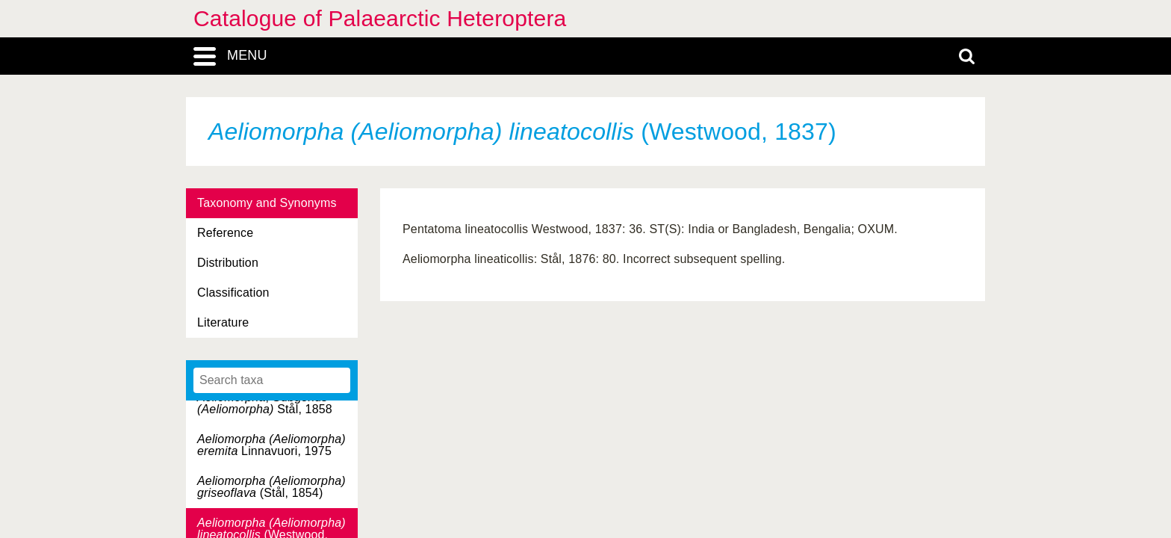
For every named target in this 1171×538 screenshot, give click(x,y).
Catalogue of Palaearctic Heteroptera (379, 18)
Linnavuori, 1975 (271, 445)
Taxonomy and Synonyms (267, 203)
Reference (225, 232)
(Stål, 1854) (271, 486)
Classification (233, 292)
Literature (223, 322)
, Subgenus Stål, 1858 (264, 403)
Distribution (227, 262)
